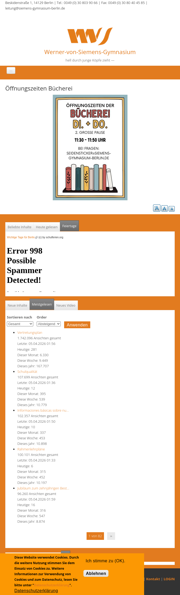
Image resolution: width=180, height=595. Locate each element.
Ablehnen (96, 573)
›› (111, 536)
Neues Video (65, 305)
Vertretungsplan (29, 332)
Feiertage (69, 226)
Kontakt (153, 579)
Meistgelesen (42, 304)
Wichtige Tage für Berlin (22, 237)
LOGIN (169, 579)
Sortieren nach (19, 317)
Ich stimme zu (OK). (105, 561)
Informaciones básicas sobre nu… (43, 410)
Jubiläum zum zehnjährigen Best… (43, 488)
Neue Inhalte (17, 305)
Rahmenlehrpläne (31, 449)
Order (42, 317)
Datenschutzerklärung (51, 585)
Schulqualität (27, 371)
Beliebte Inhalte (19, 227)
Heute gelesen (47, 227)
